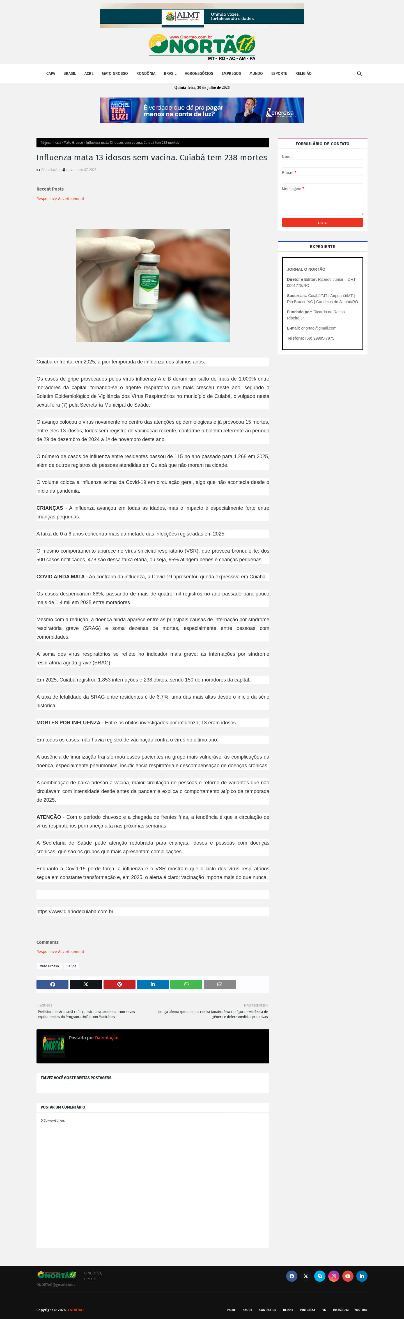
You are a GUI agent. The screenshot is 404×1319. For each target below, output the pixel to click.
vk (324, 1310)
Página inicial (51, 143)
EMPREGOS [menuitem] (231, 73)
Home (231, 1310)
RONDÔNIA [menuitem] (145, 73)
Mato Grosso (73, 143)
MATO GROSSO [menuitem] (115, 73)
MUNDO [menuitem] (256, 73)
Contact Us (267, 1310)
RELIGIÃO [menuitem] (303, 73)
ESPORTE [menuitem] (279, 73)
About (247, 1310)
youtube (361, 1310)
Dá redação (50, 170)
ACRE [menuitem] (88, 73)
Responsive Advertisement (60, 198)
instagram (341, 1310)
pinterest (307, 1310)
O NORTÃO (75, 1310)
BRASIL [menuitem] (69, 73)
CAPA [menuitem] (50, 73)
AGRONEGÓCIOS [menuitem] (199, 73)
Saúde (71, 966)
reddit (288, 1310)
